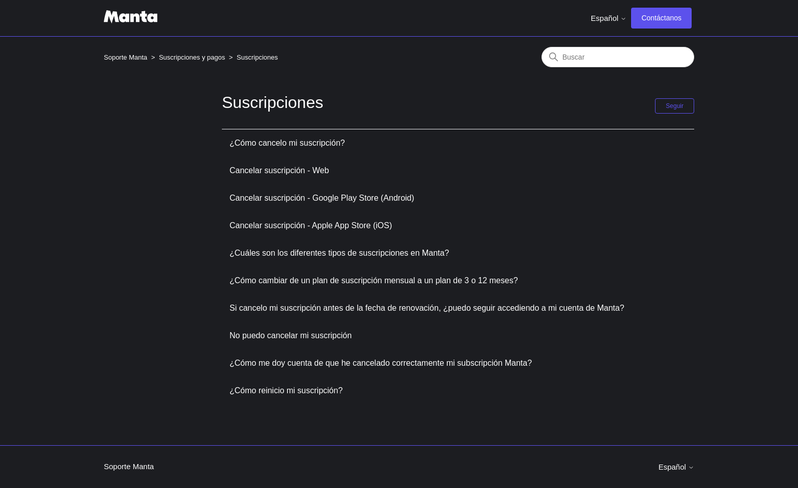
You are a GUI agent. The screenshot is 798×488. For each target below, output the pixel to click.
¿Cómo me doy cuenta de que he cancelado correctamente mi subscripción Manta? (381, 363)
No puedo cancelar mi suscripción (291, 335)
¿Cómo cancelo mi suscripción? (287, 143)
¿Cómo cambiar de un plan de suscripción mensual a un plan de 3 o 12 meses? (374, 280)
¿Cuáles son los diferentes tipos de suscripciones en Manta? (339, 253)
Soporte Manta (125, 57)
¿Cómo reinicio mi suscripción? (286, 390)
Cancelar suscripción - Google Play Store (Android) (322, 198)
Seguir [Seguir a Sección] (674, 106)
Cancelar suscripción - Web (279, 170)
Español (608, 18)
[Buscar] (618, 57)
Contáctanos (661, 18)
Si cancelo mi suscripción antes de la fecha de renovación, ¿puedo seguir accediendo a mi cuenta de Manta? (427, 308)
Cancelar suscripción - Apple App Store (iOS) (311, 225)
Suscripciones (257, 57)
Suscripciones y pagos (192, 57)
